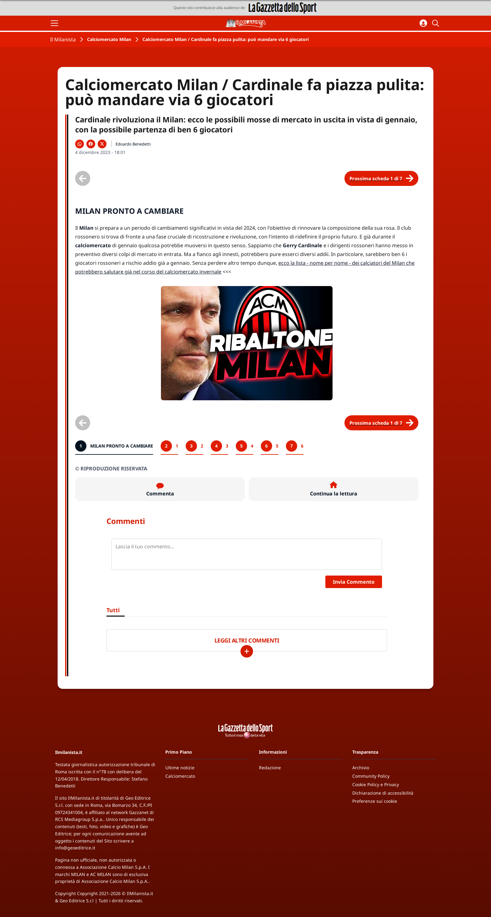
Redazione (270, 768)
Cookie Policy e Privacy (375, 784)
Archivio (360, 768)
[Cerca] (436, 23)
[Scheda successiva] (381, 178)
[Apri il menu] (54, 23)
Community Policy (371, 776)
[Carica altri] (246, 651)
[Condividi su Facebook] (90, 144)
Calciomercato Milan (109, 39)
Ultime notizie (179, 768)
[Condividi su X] (102, 144)
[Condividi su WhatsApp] (79, 144)
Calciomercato (180, 776)
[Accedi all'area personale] (423, 23)
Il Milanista (63, 39)
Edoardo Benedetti (133, 144)
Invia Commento (354, 581)
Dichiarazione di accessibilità (382, 793)
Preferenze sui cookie (374, 801)
